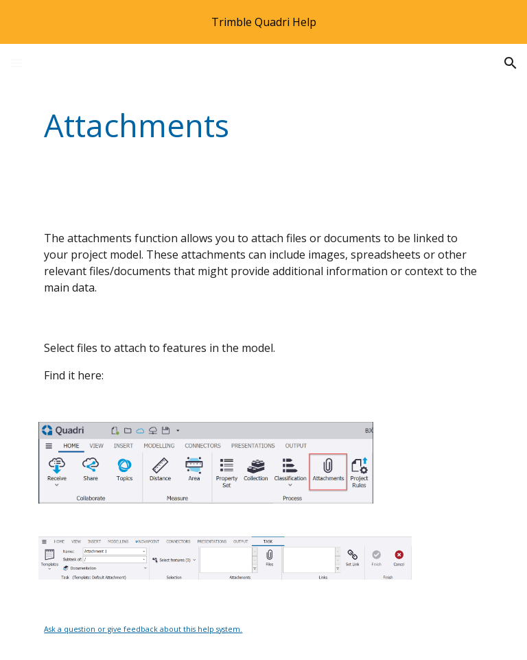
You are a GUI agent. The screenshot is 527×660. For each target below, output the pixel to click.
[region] (263, 22)
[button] (16, 63)
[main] (224, 126)
